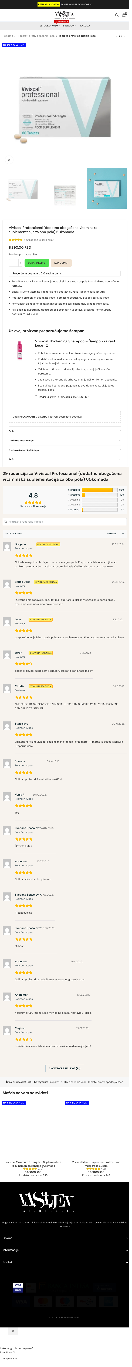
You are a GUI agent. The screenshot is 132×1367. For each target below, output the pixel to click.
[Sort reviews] (115, 533)
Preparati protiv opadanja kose (36, 36)
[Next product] (125, 36)
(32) (40, 1114)
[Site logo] (64, 15)
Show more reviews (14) (64, 1068)
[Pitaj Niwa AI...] (64, 1317)
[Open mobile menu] (4, 15)
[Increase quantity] (20, 263)
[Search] (116, 15)
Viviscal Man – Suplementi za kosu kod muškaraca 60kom (96, 1109)
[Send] (6, 1337)
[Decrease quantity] (11, 263)
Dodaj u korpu (37, 262)
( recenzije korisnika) (39, 240)
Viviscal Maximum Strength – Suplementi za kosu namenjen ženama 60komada (33, 1109)
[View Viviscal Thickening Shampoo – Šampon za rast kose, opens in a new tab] (47, 345)
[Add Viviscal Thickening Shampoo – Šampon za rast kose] (36, 396)
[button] (20, 350)
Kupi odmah (61, 262)
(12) (103, 1114)
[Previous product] (116, 36)
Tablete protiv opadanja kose (77, 36)
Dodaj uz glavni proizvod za (62, 396)
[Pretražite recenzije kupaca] (65, 521)
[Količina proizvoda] (15, 263)
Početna (8, 36)
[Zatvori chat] (13, 1277)
